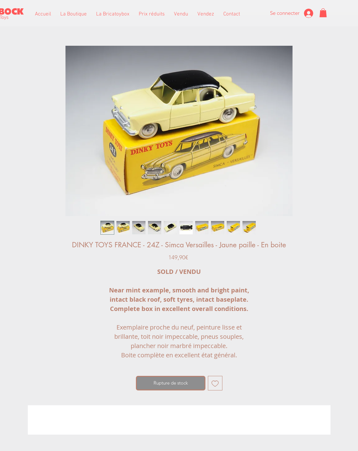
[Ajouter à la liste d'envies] (215, 383)
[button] (73, 14)
